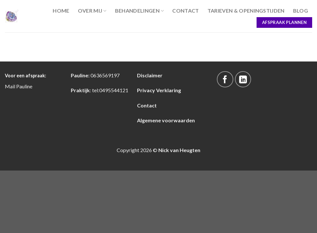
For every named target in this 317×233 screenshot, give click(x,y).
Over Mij (92, 10)
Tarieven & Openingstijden (246, 10)
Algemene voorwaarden (166, 120)
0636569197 (105, 75)
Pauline (24, 86)
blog (300, 10)
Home (61, 10)
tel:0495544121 (110, 90)
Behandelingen (139, 10)
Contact (185, 10)
